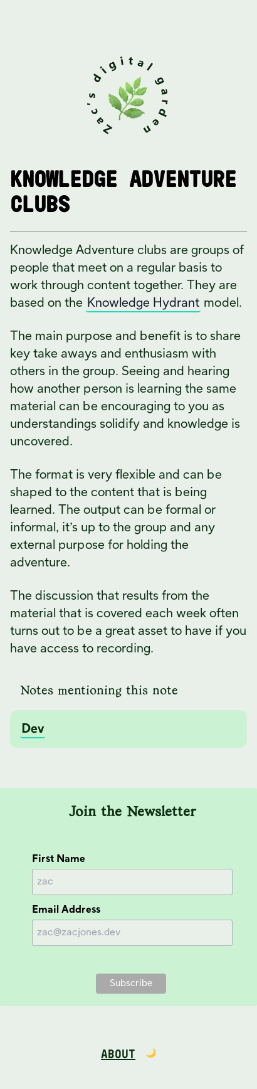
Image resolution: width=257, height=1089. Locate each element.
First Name (58, 859)
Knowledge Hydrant (143, 303)
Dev (32, 729)
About (118, 1055)
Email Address (66, 910)
